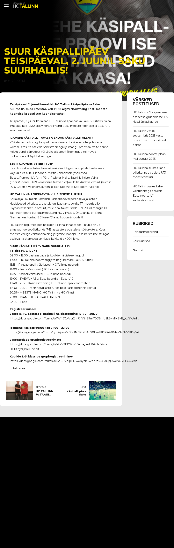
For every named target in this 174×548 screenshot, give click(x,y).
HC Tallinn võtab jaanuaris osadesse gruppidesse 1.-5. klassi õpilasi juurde (150, 117)
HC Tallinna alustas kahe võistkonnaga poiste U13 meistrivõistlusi (149, 172)
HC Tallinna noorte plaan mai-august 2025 (149, 156)
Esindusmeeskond (145, 232)
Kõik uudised (141, 241)
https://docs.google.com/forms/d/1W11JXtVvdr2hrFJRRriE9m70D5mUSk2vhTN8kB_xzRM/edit (75, 318)
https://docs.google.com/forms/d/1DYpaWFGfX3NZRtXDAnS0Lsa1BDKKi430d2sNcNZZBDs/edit (75, 332)
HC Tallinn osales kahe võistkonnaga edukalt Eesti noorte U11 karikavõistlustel (148, 193)
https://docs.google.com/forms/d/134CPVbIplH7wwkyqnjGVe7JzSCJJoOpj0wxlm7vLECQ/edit (74, 361)
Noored (138, 250)
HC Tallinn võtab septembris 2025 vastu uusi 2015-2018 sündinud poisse (149, 137)
